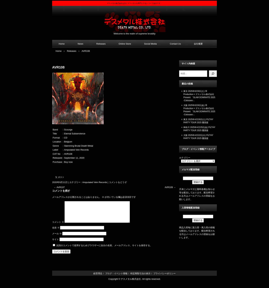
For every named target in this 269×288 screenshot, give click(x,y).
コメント (58, 226)
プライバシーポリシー (164, 277)
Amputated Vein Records (94, 182)
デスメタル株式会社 (134, 19)
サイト (55, 243)
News (80, 43)
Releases (101, 43)
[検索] (213, 73)
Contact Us (175, 43)
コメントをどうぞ (118, 182)
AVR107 (59, 187)
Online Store (125, 43)
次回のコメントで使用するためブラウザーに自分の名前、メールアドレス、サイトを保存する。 (104, 249)
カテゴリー (184, 157)
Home (62, 43)
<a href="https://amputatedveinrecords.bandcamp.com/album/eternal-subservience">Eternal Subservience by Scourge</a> (114, 167)
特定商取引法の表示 (140, 277)
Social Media (150, 43)
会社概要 (198, 43)
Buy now (68, 162)
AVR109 (170, 187)
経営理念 (97, 277)
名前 (56, 232)
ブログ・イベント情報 (116, 277)
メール (57, 237)
